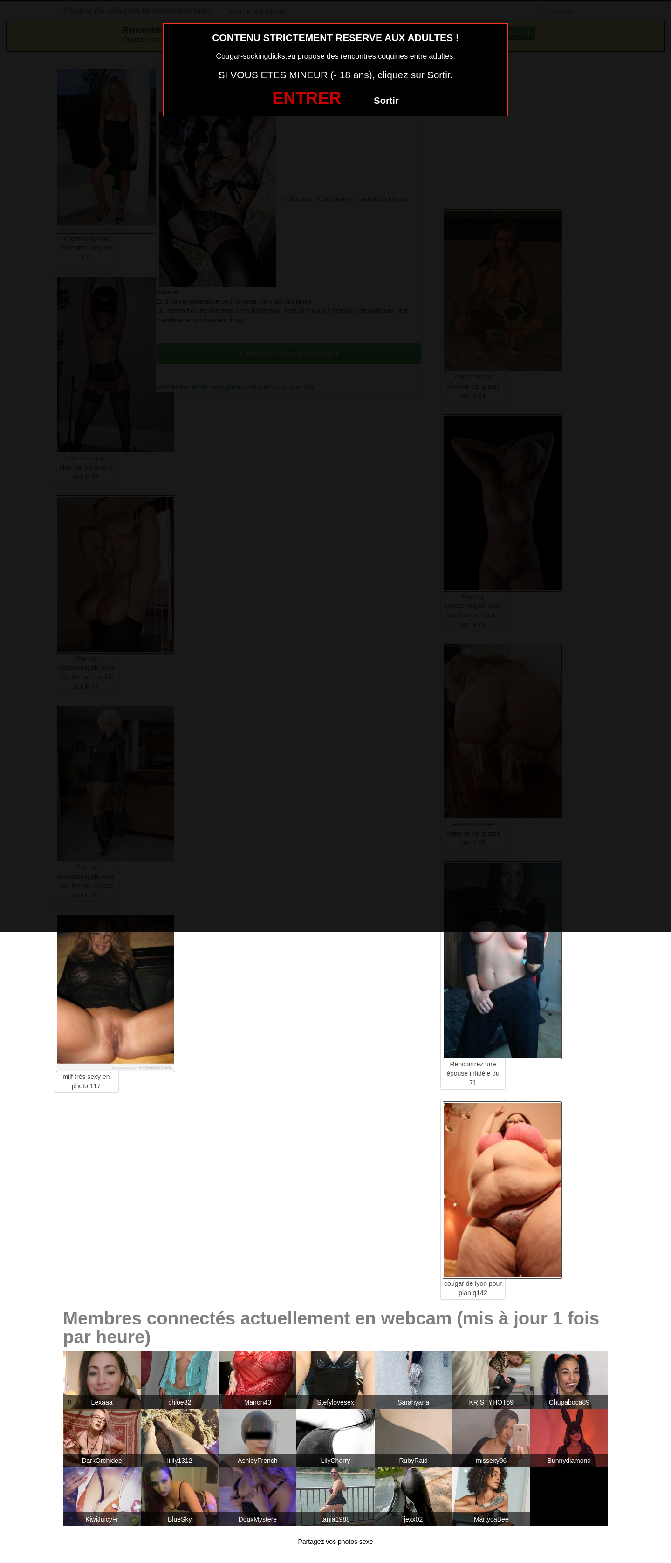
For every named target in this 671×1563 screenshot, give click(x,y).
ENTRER (306, 98)
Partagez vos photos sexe (335, 1541)
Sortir (386, 101)
